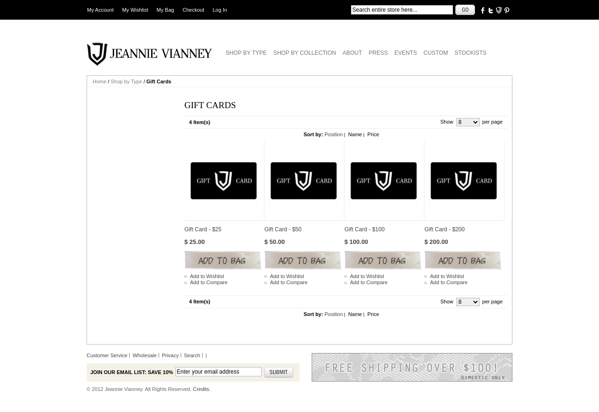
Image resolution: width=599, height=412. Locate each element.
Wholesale (144, 355)
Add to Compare (208, 282)
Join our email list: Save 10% (131, 372)
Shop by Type (126, 81)
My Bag (165, 10)
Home (99, 81)
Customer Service (107, 355)
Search (192, 355)
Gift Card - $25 (202, 229)
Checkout (193, 10)
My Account (100, 10)
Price (373, 134)
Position (333, 134)
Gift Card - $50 (282, 229)
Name (355, 134)
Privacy (170, 355)
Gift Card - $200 (444, 229)
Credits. (202, 389)
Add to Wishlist (207, 276)
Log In (220, 10)
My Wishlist (135, 10)
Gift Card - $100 (364, 229)
